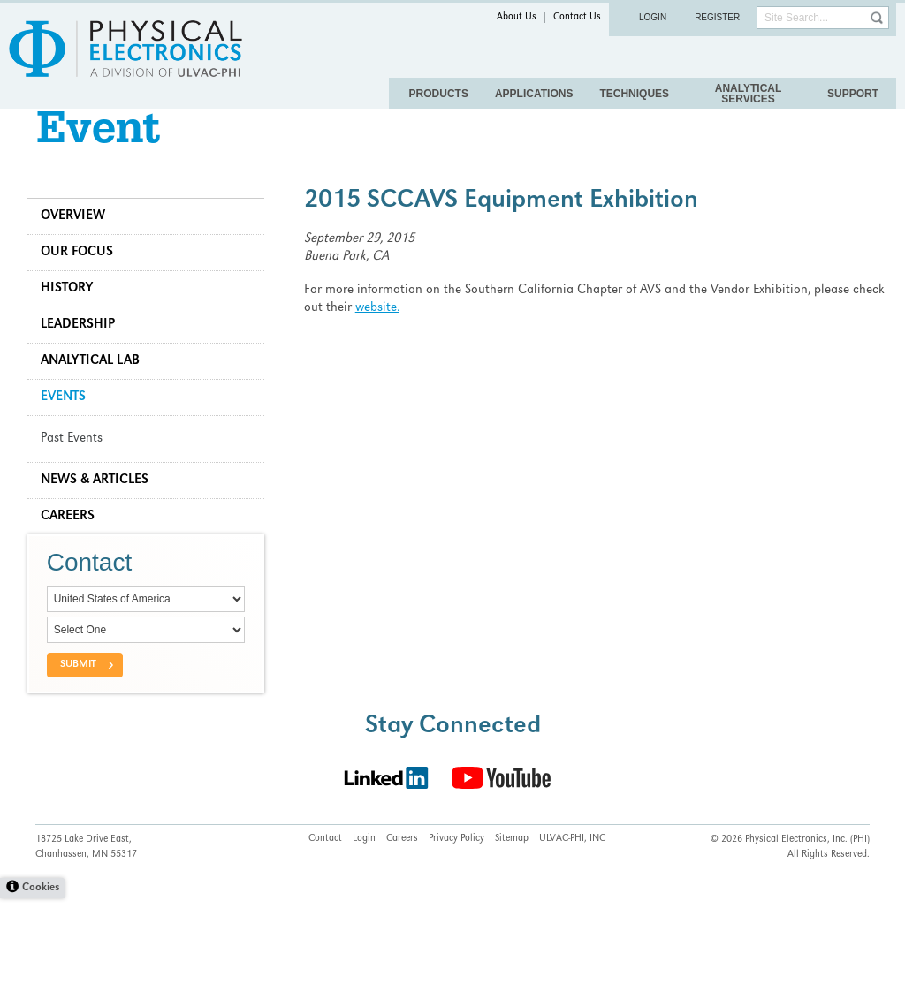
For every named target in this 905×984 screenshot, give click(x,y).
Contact (325, 925)
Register (717, 17)
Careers (76, 549)
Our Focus (85, 285)
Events (71, 430)
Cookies (40, 974)
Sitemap (512, 925)
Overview (81, 249)
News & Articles (102, 513)
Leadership (86, 358)
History (75, 321)
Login (652, 17)
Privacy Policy (456, 925)
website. (416, 341)
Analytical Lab (98, 394)
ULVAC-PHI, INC (572, 925)
